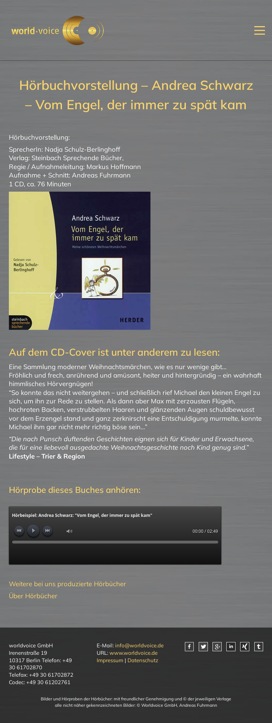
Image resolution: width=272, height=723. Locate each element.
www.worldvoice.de (133, 652)
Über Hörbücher (33, 596)
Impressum (110, 660)
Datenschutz (143, 660)
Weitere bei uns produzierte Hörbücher (67, 584)
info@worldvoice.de (139, 645)
